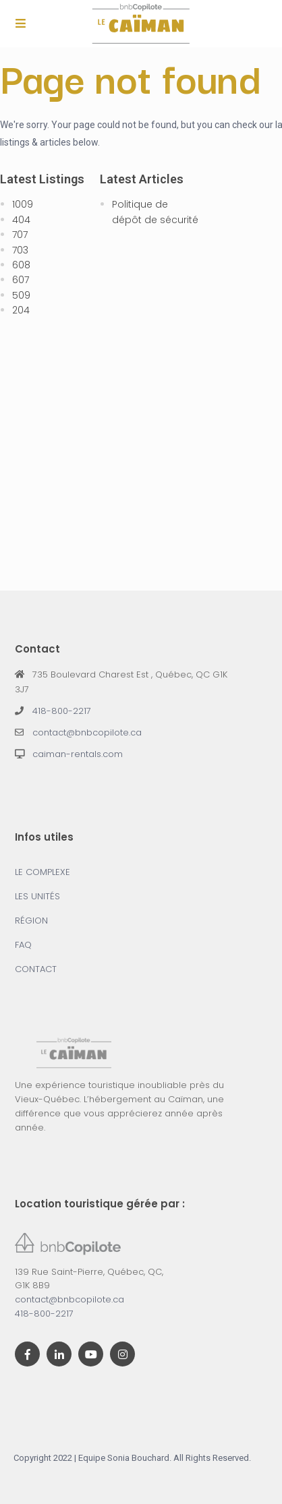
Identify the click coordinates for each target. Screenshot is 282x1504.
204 (21, 310)
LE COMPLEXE (42, 872)
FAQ (23, 944)
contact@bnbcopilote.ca (87, 732)
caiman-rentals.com (77, 754)
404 (21, 220)
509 (21, 295)
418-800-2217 (61, 710)
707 (20, 234)
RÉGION (31, 920)
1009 (22, 204)
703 (20, 250)
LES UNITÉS (37, 896)
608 (21, 265)
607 (20, 280)
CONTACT (36, 969)
